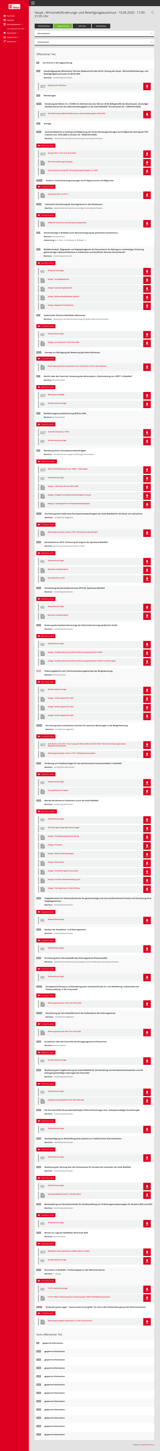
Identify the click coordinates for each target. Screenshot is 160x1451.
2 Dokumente (43, 42)
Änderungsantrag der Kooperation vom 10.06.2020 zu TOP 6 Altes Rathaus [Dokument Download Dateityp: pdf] (77, 366)
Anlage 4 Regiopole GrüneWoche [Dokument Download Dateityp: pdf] (60, 305)
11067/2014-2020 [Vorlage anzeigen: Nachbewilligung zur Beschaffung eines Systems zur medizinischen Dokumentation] (47, 1149)
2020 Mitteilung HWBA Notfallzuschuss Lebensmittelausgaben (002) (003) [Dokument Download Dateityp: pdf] (76, 113)
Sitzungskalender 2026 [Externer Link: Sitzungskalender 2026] (15, 29)
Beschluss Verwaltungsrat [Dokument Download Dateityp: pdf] (58, 569)
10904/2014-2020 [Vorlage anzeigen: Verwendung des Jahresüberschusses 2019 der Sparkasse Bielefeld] (47, 599)
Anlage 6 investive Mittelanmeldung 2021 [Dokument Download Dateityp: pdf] (64, 880)
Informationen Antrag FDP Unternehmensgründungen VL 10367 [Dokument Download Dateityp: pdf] (73, 170)
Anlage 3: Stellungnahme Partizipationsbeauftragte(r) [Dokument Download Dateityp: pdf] (69, 504)
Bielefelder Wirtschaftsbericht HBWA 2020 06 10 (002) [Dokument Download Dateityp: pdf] (68, 1251)
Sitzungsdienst (147, 1445)
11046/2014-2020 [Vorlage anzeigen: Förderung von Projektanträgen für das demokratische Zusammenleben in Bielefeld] (47, 774)
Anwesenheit (101, 26)
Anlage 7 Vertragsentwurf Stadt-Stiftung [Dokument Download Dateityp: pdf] (64, 888)
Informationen (44, 26)
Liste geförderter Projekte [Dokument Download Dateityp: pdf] (58, 790)
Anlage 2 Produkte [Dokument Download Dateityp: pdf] (55, 845)
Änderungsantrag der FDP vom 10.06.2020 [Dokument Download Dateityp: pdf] (64, 1032)
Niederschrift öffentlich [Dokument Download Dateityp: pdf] (57, 85)
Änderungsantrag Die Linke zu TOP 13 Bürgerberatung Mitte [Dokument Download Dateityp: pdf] (71, 753)
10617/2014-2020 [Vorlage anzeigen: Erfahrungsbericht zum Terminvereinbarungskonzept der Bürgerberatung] (47, 682)
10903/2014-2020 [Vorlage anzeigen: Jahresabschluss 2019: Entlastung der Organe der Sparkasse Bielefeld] (47, 553)
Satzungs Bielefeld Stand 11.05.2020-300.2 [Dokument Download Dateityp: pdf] (64, 1194)
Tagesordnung (63, 26)
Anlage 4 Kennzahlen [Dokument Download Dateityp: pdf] (56, 862)
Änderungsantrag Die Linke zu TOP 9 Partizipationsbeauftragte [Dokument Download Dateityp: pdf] (73, 532)
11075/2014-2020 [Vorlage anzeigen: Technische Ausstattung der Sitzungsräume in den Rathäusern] (47, 215)
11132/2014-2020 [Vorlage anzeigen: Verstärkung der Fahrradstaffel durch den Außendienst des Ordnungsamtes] (47, 1024)
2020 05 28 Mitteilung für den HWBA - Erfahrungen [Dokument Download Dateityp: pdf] (68, 469)
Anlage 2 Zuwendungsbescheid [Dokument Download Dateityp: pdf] (60, 288)
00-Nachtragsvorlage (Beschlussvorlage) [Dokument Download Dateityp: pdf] (63, 828)
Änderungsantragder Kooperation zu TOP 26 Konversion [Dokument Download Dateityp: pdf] (70, 1321)
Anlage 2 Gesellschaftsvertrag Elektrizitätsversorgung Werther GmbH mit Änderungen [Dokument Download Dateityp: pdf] (82, 661)
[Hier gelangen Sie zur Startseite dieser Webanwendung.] (14, 6)
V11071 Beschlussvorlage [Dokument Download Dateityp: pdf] (58, 1288)
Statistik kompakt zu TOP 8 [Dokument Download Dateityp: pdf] (58, 432)
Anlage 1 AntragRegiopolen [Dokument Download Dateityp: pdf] (58, 279)
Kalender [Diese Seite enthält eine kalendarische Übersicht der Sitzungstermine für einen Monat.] (8, 20)
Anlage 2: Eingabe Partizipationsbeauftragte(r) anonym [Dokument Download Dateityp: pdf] (69, 495)
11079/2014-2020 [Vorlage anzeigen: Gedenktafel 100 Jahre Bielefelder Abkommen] (47, 326)
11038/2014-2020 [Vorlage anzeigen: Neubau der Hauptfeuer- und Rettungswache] (47, 940)
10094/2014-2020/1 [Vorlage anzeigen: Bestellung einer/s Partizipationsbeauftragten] (48, 461)
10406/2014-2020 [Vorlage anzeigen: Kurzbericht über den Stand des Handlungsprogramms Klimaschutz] (47, 1052)
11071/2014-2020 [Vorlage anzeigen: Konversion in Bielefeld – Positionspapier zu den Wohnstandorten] (47, 1281)
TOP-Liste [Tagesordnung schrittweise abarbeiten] (82, 26)
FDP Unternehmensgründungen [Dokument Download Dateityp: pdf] (60, 162)
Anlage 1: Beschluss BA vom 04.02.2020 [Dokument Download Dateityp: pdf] (63, 486)
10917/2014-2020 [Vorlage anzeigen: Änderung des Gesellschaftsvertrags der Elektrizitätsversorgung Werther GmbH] (47, 636)
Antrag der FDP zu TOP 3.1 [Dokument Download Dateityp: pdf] (58, 194)
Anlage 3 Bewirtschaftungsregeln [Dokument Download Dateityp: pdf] (61, 854)
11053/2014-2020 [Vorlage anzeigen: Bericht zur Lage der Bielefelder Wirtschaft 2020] (47, 1244)
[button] (14, 24)
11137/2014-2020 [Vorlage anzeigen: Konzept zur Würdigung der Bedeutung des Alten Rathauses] (47, 359)
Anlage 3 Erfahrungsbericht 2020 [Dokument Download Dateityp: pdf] (60, 715)
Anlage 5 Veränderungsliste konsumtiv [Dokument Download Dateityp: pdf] (63, 871)
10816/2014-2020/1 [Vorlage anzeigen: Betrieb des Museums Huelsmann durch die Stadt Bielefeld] (48, 811)
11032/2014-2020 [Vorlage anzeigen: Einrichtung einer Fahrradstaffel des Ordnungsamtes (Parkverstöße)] (47, 969)
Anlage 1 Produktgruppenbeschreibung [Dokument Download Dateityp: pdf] (63, 836)
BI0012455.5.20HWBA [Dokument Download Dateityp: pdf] (56, 395)
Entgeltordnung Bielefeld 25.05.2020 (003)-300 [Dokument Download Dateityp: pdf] (66, 1100)
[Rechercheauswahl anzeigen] (152, 13)
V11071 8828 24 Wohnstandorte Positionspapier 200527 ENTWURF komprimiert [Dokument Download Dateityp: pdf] (79, 1297)
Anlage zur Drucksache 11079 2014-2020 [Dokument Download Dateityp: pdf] (63, 342)
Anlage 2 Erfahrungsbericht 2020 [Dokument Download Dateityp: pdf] (60, 707)
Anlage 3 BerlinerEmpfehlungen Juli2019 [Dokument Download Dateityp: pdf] (63, 297)
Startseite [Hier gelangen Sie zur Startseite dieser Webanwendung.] (9, 16)
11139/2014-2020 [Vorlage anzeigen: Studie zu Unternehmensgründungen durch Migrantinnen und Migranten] (47, 187)
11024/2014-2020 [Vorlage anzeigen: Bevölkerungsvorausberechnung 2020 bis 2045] (47, 424)
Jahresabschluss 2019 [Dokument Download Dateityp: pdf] (56, 578)
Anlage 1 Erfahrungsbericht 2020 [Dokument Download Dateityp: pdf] (60, 698)
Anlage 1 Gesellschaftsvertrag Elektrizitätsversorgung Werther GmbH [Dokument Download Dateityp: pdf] (75, 652)
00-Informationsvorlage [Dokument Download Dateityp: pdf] (57, 403)
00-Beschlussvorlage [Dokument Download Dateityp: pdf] (56, 271)
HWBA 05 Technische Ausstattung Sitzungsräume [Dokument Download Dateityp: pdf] (67, 223)
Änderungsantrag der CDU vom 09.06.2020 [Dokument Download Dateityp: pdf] (64, 1003)
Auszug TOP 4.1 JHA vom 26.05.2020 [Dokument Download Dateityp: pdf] (62, 153)
